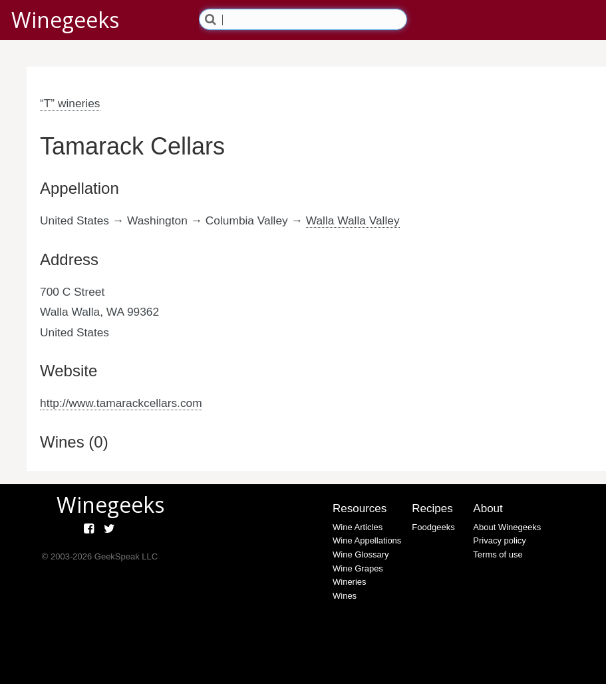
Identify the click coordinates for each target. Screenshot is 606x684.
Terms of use (497, 554)
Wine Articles (357, 527)
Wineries (350, 582)
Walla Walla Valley (353, 220)
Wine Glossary (361, 554)
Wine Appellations (367, 540)
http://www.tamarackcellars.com (121, 403)
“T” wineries (70, 103)
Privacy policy (499, 540)
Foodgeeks (433, 527)
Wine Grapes (358, 568)
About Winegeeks (507, 527)
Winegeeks (65, 19)
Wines (345, 596)
